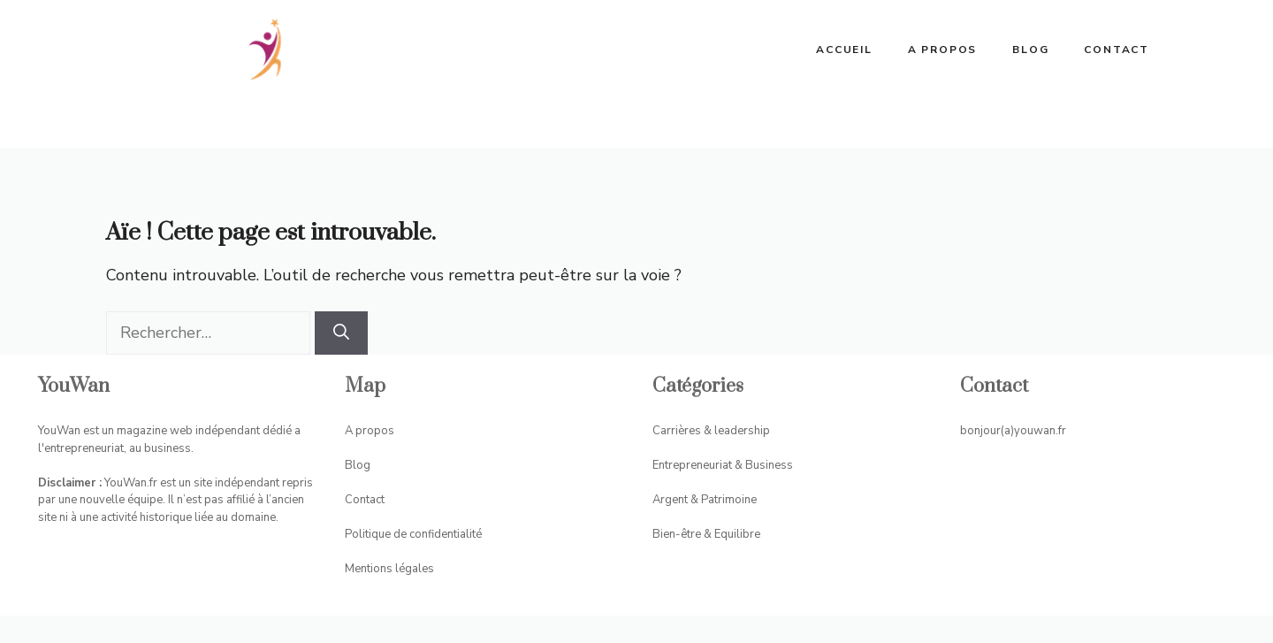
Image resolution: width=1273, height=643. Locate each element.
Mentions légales (389, 569)
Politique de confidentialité (413, 534)
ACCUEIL (844, 49)
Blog (1030, 49)
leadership (741, 431)
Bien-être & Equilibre (706, 534)
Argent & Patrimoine (704, 500)
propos (374, 431)
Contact (1116, 49)
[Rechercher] (341, 333)
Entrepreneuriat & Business (722, 465)
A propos (942, 49)
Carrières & (682, 431)
